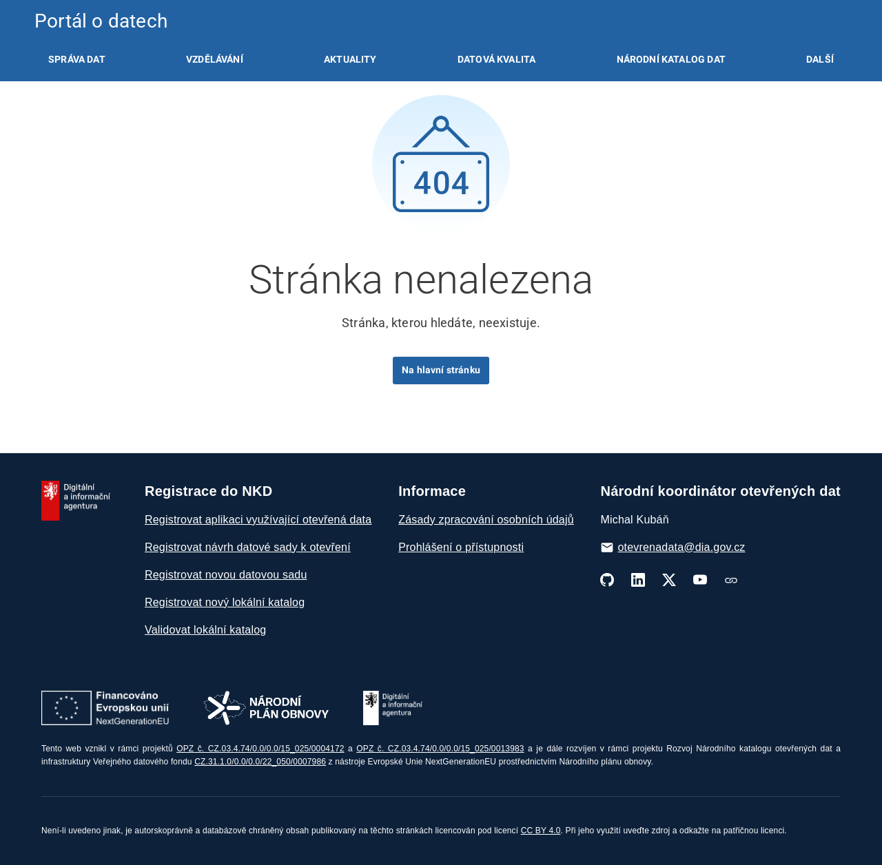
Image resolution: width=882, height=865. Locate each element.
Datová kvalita (496, 59)
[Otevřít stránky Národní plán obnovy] (266, 708)
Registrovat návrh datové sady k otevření (248, 547)
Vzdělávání (214, 59)
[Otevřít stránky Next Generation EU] (105, 708)
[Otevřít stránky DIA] (392, 708)
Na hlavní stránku (441, 369)
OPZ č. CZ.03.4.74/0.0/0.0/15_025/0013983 (440, 748)
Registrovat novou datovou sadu (226, 575)
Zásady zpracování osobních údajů (486, 519)
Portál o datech (100, 21)
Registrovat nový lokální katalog (225, 602)
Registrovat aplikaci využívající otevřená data (258, 519)
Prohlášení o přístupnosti (461, 547)
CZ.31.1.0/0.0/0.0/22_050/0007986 (260, 762)
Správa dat (76, 59)
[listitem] (76, 59)
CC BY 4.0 (541, 830)
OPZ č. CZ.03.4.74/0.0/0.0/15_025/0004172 (260, 748)
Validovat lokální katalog (205, 630)
